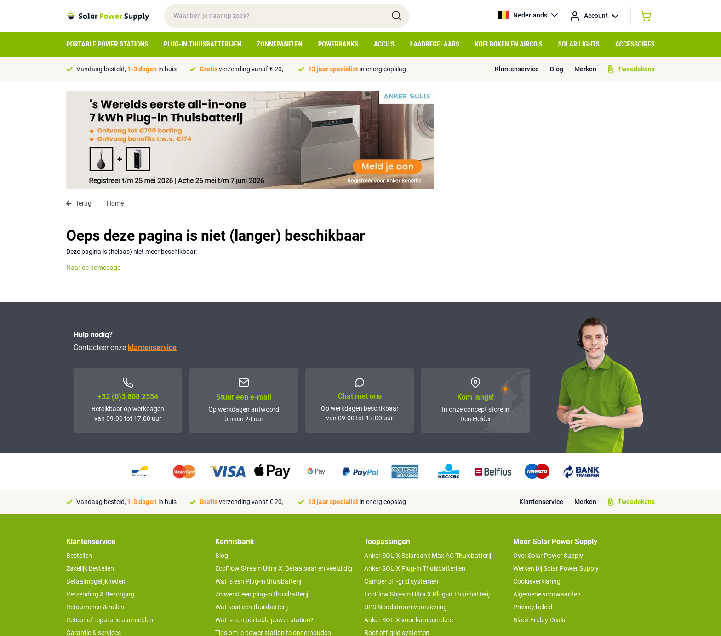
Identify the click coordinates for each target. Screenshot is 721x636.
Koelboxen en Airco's (509, 44)
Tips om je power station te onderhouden (273, 534)
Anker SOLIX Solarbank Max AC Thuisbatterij (427, 456)
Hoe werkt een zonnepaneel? (256, 546)
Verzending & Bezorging (100, 495)
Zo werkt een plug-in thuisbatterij (261, 495)
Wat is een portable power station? (264, 521)
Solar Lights (579, 44)
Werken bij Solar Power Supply (556, 469)
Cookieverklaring (537, 482)
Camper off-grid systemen (401, 482)
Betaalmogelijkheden (96, 482)
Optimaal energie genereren (254, 559)
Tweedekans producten (99, 546)
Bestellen (79, 456)
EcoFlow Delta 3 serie (394, 546)
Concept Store (86, 559)
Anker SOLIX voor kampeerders (408, 521)
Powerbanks (338, 44)
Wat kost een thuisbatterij (251, 508)
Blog (556, 69)
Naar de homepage (93, 168)
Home (115, 104)
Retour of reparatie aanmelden (109, 521)
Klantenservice (517, 69)
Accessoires (635, 44)
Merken (585, 69)
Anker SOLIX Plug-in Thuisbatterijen (414, 469)
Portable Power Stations (107, 44)
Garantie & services (93, 534)
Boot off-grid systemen (396, 534)
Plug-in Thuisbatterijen (202, 44)
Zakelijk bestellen (90, 469)
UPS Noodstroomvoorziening (405, 508)
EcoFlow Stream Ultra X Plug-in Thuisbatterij (427, 495)
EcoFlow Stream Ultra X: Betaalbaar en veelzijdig (283, 469)
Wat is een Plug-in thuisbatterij (258, 482)
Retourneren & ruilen (95, 508)
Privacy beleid (532, 508)
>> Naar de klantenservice (102, 578)
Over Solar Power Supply (548, 456)
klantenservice (152, 248)
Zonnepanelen (280, 44)
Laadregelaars (434, 44)
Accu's (384, 44)
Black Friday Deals (539, 521)
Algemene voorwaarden (547, 495)
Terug (79, 104)
